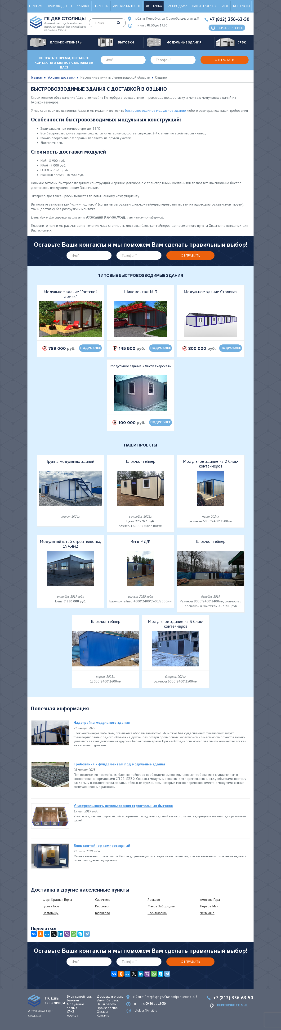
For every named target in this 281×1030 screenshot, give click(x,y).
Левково (154, 899)
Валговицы (50, 913)
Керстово (102, 906)
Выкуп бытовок (108, 1000)
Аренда (72, 1015)
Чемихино (207, 913)
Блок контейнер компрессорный (102, 845)
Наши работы (106, 1004)
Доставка (154, 6)
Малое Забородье (161, 906)
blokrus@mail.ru (146, 1011)
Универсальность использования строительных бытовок (123, 805)
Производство (59, 6)
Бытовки (73, 1000)
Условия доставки (62, 77)
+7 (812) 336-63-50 (229, 19)
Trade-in (101, 6)
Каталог (83, 6)
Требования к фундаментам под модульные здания (119, 764)
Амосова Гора (210, 899)
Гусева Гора (51, 906)
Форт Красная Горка (57, 899)
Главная (35, 6)
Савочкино (103, 899)
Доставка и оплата (110, 996)
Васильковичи (157, 913)
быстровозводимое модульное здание (155, 110)
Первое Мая (209, 906)
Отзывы (102, 1011)
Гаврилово (102, 913)
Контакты (241, 6)
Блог (224, 6)
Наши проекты (204, 6)
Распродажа (177, 6)
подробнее (90, 348)
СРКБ (71, 1011)
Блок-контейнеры (79, 996)
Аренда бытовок (127, 6)
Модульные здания (75, 1006)
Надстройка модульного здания (102, 722)
